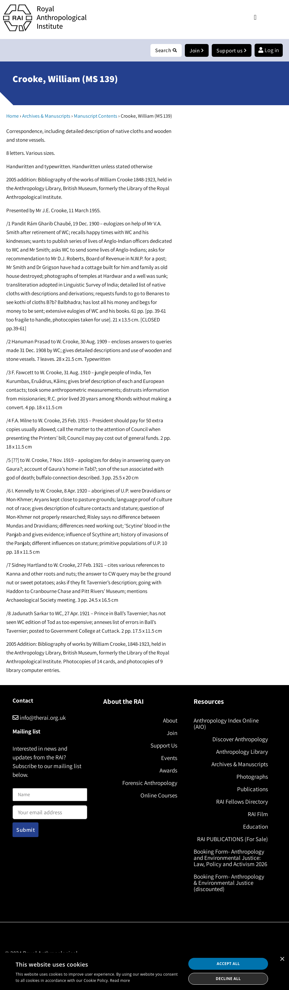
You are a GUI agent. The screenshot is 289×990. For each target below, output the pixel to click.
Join (172, 733)
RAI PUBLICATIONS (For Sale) (232, 839)
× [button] (282, 959)
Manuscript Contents (95, 116)
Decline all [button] (228, 978)
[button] (255, 17)
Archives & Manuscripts (46, 116)
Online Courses (158, 795)
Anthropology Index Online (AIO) (226, 724)
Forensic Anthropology (149, 783)
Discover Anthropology (240, 739)
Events (169, 758)
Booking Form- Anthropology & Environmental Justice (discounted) (229, 883)
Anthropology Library (242, 752)
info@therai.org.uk (39, 718)
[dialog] (144, 971)
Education (255, 827)
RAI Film (258, 814)
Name (19, 785)
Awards (168, 770)
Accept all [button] (228, 963)
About (170, 720)
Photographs (252, 777)
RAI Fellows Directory (242, 802)
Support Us (163, 745)
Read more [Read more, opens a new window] (120, 980)
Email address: (50, 810)
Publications (252, 789)
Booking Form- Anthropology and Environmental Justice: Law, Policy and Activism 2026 (230, 858)
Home (12, 116)
